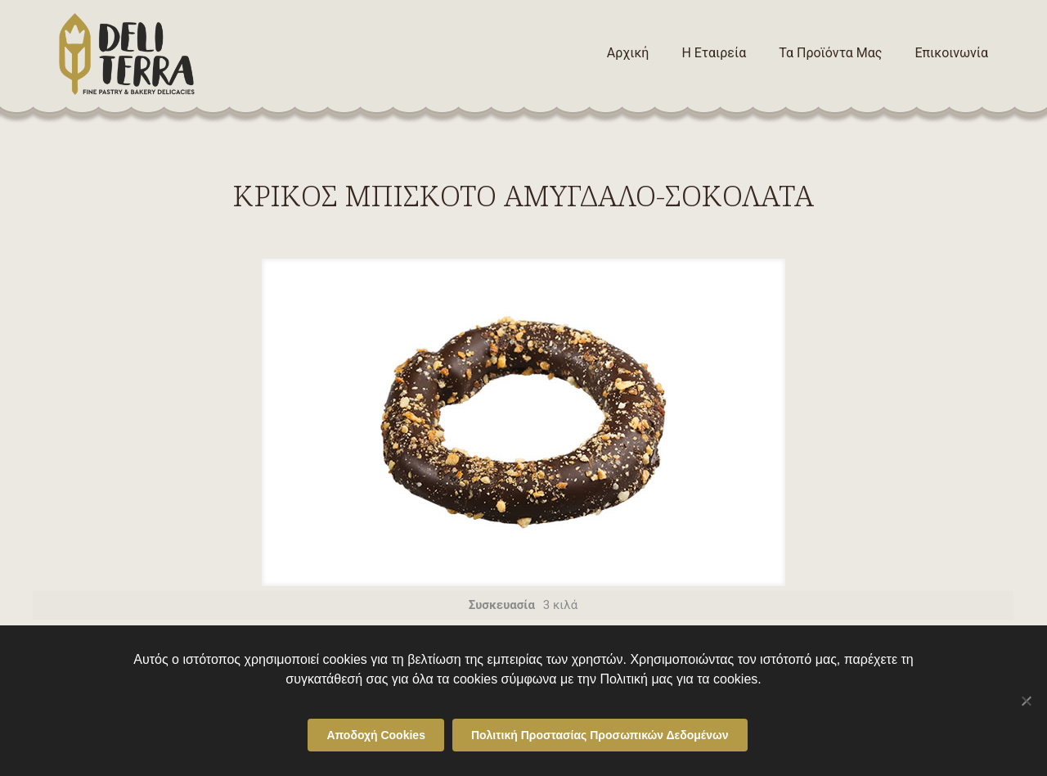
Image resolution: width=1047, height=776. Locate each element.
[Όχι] (1026, 701)
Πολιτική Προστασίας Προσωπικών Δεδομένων (600, 735)
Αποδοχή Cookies (375, 735)
